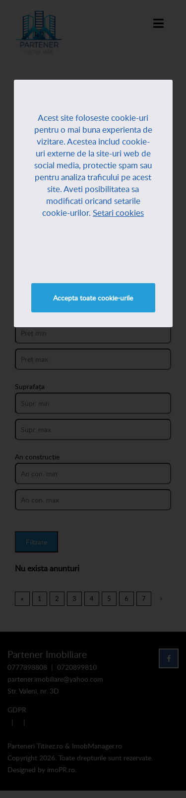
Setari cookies (118, 212)
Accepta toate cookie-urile (93, 297)
